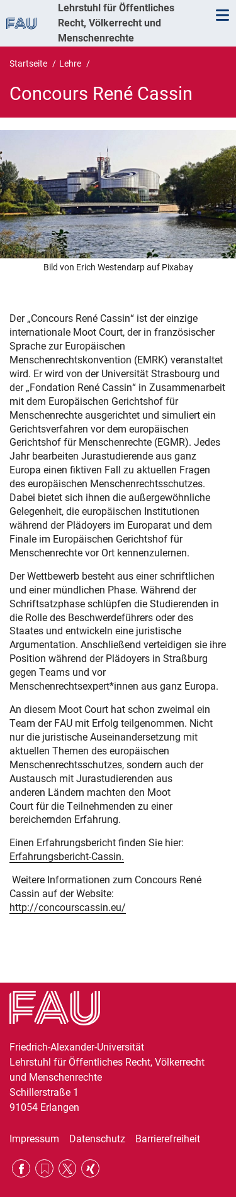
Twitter (68, 1168)
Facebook (21, 1168)
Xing (90, 1168)
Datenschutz (97, 1139)
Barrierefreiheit (167, 1139)
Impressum (34, 1139)
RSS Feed (44, 1168)
